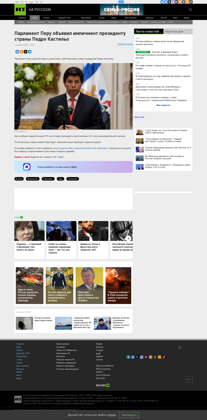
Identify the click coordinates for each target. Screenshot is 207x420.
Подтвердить (129, 415)
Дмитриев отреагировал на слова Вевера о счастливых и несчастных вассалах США (158, 88)
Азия (124, 22)
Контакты (60, 356)
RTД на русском (103, 368)
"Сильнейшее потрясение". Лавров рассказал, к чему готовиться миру (163, 140)
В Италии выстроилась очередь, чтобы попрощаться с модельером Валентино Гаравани (161, 99)
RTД (121, 2)
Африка (61, 22)
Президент (73, 178)
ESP (36, 2)
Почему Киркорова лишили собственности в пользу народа (168, 148)
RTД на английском (105, 365)
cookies (111, 415)
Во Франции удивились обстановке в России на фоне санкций (164, 157)
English (99, 344)
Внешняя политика (36, 22)
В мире (19, 178)
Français (99, 350)
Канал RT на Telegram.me (162, 2)
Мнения (149, 17)
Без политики (131, 17)
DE (22, 2)
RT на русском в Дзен (183, 2)
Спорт (101, 17)
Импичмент (32, 178)
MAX (73, 166)
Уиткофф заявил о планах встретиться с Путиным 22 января (163, 67)
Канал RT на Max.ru (173, 2)
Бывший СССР (65, 17)
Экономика (86, 17)
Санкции (134, 22)
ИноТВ (164, 17)
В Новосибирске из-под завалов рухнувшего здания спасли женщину (163, 77)
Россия (46, 17)
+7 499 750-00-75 (123, 400)
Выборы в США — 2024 (162, 22)
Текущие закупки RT (65, 359)
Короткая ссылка (125, 44)
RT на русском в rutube (176, 2)
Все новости (163, 105)
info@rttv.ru (153, 400)
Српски (99, 359)
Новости (22, 17)
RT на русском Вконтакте (165, 2)
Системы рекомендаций (67, 369)
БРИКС (21, 22)
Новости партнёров (65, 365)
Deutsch (99, 347)
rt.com (42, 398)
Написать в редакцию (66, 362)
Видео (186, 17)
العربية (31, 2)
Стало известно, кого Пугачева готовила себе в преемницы (166, 131)
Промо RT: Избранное (66, 350)
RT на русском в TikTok (191, 2)
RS (41, 2)
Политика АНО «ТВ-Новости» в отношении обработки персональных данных (58, 403)
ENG (17, 2)
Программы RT (63, 353)
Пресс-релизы (62, 343)
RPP (46, 135)
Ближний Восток (76, 22)
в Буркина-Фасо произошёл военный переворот (83, 147)
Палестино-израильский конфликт (103, 22)
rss (187, 2)
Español (99, 356)
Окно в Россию (103, 375)
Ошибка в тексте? (22, 157)
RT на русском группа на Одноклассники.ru (180, 2)
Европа (51, 22)
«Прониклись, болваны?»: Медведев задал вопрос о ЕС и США (167, 166)
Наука (113, 17)
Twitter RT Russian (169, 2)
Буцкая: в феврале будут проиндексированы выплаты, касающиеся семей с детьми (162, 54)
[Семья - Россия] (121, 9)
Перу (60, 178)
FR (26, 2)
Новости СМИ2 (139, 117)
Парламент (48, 178)
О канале (60, 347)
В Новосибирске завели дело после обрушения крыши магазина (160, 43)
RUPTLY (99, 372)
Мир (35, 17)
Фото (175, 17)
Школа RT (100, 378)
